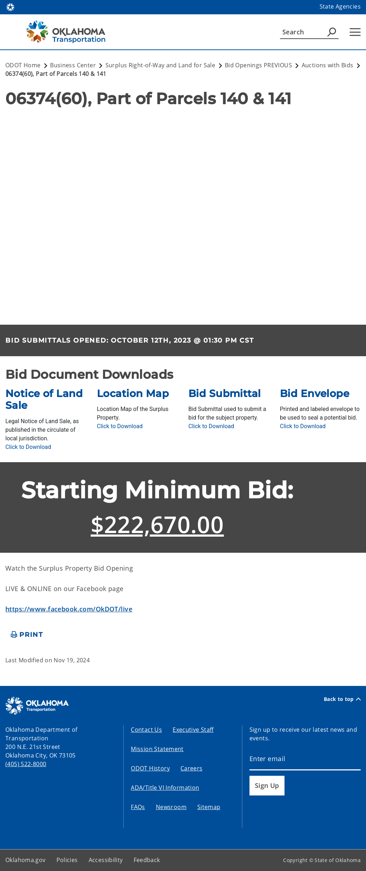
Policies (67, 860)
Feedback (147, 860)
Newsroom (171, 807)
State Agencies (340, 6)
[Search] (309, 32)
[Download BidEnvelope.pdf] (303, 426)
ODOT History (150, 768)
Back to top (342, 699)
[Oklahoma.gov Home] (10, 6)
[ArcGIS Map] (183, 214)
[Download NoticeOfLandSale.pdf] (28, 447)
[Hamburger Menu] (355, 32)
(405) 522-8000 (25, 764)
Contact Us (146, 730)
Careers (191, 768)
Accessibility (106, 860)
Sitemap (209, 807)
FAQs (138, 807)
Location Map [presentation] (133, 393)
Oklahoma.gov (25, 860)
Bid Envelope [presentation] (314, 393)
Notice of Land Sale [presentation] (44, 399)
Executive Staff (193, 730)
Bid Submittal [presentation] (224, 393)
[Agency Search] (332, 32)
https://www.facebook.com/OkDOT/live (68, 609)
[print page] (27, 635)
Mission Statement (157, 749)
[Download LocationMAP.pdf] (120, 426)
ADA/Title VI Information (165, 788)
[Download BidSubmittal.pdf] (211, 426)
